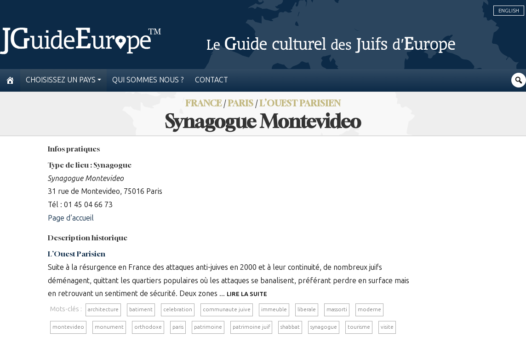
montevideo (68, 327)
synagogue (323, 327)
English (508, 10)
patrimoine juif (251, 327)
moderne (369, 309)
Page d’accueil (71, 218)
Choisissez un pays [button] (61, 80)
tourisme (359, 327)
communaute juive (227, 309)
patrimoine (208, 327)
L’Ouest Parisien (300, 103)
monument (109, 327)
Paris (240, 103)
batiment (141, 309)
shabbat (290, 327)
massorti (336, 309)
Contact (211, 80)
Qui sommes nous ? (148, 80)
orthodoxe (148, 327)
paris (177, 327)
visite (387, 327)
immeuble (274, 309)
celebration (177, 309)
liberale (306, 309)
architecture (103, 309)
